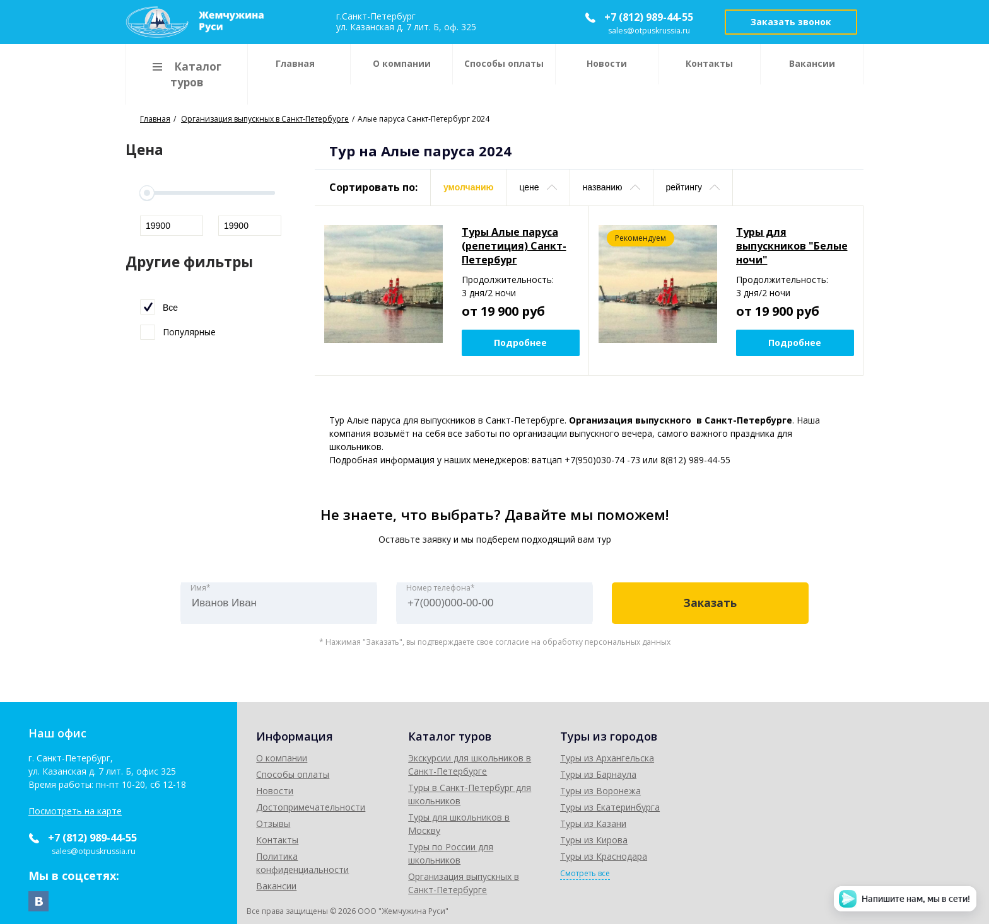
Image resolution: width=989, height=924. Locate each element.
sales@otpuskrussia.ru (650, 30)
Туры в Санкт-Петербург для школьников (651, 788)
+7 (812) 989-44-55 (648, 17)
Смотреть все (801, 873)
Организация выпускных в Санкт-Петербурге (658, 837)
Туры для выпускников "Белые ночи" (792, 246)
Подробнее (520, 343)
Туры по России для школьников (632, 820)
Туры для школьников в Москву (630, 804)
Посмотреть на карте (75, 811)
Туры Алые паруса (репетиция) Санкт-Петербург (514, 246)
